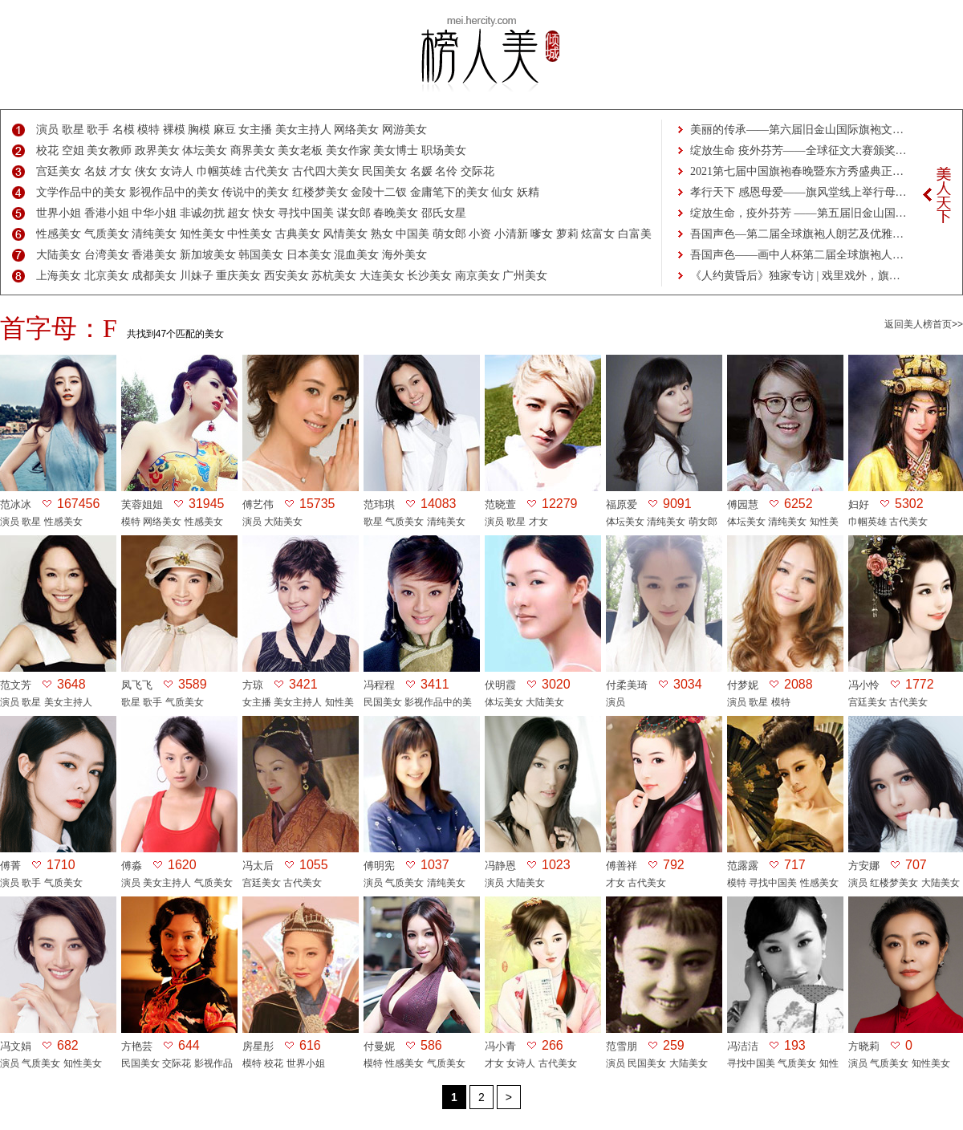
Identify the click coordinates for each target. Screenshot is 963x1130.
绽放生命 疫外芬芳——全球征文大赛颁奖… (798, 150)
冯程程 (379, 685)
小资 (480, 234)
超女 (238, 213)
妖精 (528, 192)
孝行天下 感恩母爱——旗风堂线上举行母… (798, 192)
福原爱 (621, 504)
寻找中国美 (306, 213)
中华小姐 (154, 213)
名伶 (446, 171)
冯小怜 (864, 685)
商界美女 (252, 150)
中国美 (412, 234)
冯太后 (258, 866)
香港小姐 (106, 213)
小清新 (511, 234)
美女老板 (300, 150)
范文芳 (15, 685)
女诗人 (176, 171)
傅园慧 (742, 504)
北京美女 (106, 276)
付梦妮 (742, 685)
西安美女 (286, 276)
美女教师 (109, 150)
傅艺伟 (258, 504)
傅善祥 (621, 866)
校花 (47, 150)
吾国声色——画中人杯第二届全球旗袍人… (797, 255)
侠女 (146, 171)
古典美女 (297, 234)
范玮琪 (379, 504)
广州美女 (524, 276)
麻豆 (224, 130)
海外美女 (404, 255)
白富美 (635, 234)
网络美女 (356, 130)
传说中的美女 (255, 192)
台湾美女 (106, 255)
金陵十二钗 (379, 192)
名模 (123, 130)
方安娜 (864, 866)
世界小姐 (58, 213)
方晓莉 (864, 1046)
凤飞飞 (136, 685)
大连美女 (382, 276)
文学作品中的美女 (81, 192)
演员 (47, 130)
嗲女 (541, 234)
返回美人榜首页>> (923, 324)
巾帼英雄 (219, 171)
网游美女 (404, 130)
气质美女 (106, 234)
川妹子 (196, 276)
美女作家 (348, 150)
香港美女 (154, 255)
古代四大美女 (326, 171)
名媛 (421, 171)
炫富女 (598, 234)
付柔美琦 (627, 685)
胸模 (199, 130)
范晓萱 (500, 504)
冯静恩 (500, 866)
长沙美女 (429, 276)
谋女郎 (354, 213)
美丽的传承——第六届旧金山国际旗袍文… (797, 130)
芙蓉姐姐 (142, 504)
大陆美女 (58, 255)
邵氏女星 (443, 213)
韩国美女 (260, 255)
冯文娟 (15, 1046)
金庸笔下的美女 (449, 192)
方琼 (252, 685)
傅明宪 (379, 866)
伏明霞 (500, 685)
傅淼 (131, 866)
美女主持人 (303, 130)
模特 (148, 130)
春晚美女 (395, 213)
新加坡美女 (208, 255)
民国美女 (384, 171)
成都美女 (154, 276)
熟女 (382, 234)
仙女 (502, 192)
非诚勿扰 (202, 213)
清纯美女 (154, 234)
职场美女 (443, 150)
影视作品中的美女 (174, 192)
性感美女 (58, 234)
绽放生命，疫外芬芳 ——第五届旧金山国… (798, 213)
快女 (264, 213)
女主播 (255, 130)
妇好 (858, 504)
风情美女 (345, 234)
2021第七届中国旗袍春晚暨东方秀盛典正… (797, 171)
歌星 (73, 130)
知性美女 (202, 234)
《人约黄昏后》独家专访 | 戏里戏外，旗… (795, 276)
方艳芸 (136, 1046)
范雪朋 (621, 1046)
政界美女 (157, 150)
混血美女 (356, 255)
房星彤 (258, 1046)
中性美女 (249, 234)
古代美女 (266, 171)
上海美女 (58, 276)
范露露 (742, 866)
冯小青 (500, 1046)
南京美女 (477, 276)
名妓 (95, 171)
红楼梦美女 (320, 192)
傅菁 (10, 866)
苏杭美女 (333, 276)
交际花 (477, 171)
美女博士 (395, 150)
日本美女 (308, 255)
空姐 (73, 150)
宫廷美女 (58, 171)
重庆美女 (238, 276)
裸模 (174, 130)
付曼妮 (379, 1046)
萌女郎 (449, 234)
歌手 (98, 130)
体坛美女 (204, 150)
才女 (120, 171)
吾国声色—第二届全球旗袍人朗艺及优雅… (797, 234)
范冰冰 (15, 504)
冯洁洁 (742, 1046)
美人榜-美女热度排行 (481, 54)
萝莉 (567, 234)
